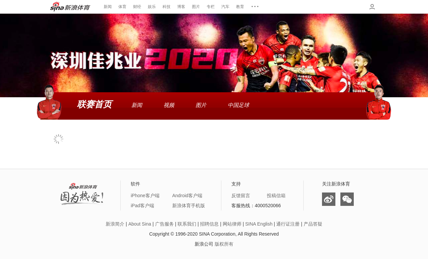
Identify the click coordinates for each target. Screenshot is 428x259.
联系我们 (187, 224)
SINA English (259, 224)
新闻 (108, 6)
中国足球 (238, 105)
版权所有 (224, 244)
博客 (181, 6)
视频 (169, 105)
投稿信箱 (276, 195)
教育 (240, 6)
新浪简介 (115, 224)
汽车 (225, 6)
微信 (347, 199)
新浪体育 (70, 7)
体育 (122, 6)
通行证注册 (288, 224)
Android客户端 (187, 195)
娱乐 (152, 6)
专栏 (211, 6)
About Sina (139, 224)
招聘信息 (209, 224)
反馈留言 (240, 195)
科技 (167, 6)
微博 (328, 199)
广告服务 (164, 224)
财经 (137, 6)
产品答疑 (313, 224)
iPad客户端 (142, 205)
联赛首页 (94, 104)
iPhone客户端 (145, 195)
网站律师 (232, 224)
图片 (196, 6)
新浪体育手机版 (188, 205)
